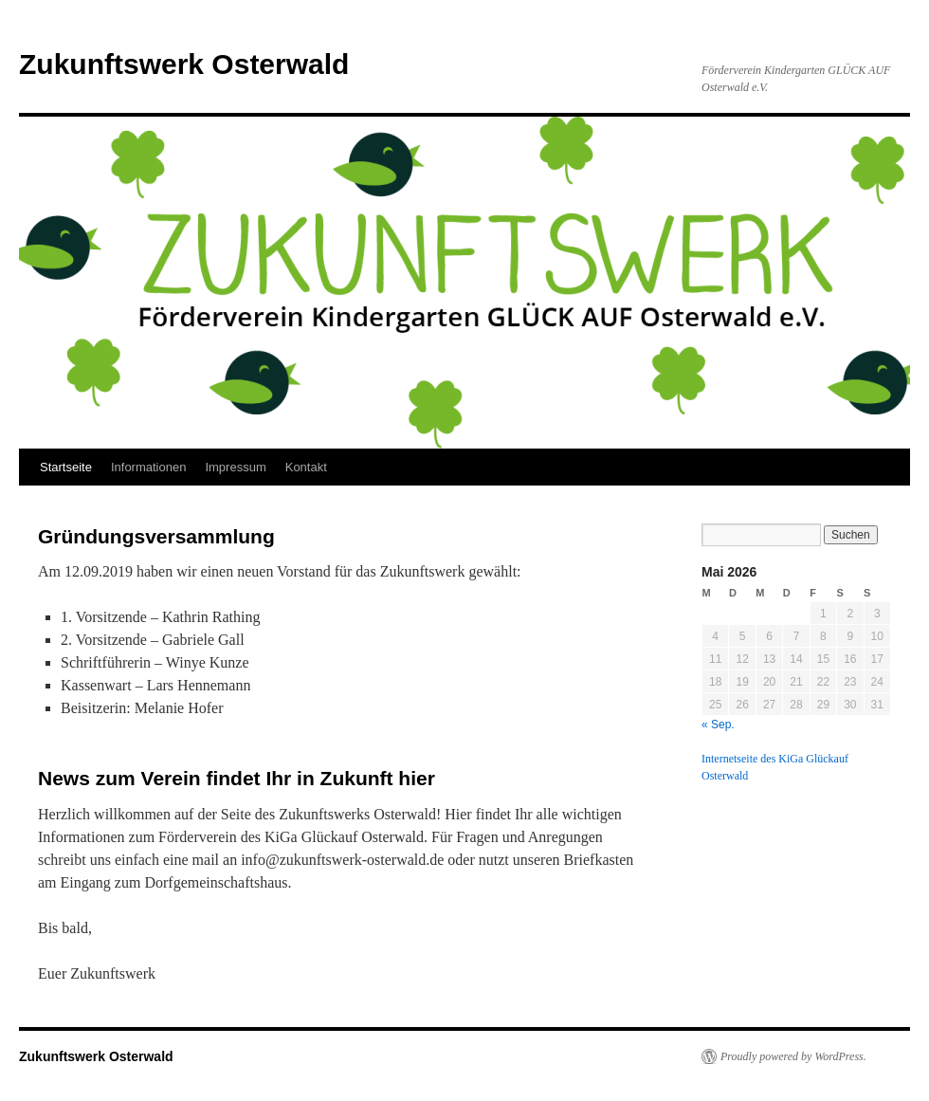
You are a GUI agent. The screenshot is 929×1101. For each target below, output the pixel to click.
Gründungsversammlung (156, 536)
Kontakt (306, 467)
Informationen (149, 467)
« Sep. (718, 724)
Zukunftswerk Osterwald (184, 64)
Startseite (66, 467)
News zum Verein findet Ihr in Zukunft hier (236, 778)
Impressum (235, 467)
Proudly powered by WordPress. (793, 1056)
